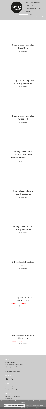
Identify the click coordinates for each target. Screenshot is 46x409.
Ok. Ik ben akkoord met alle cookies (14, 405)
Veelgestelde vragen (11, 389)
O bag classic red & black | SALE (23, 299)
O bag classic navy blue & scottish (23, 46)
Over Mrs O (9, 387)
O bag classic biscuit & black (23, 263)
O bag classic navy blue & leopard (23, 117)
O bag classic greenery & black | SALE (23, 336)
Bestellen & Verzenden (12, 396)
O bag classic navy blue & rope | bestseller (23, 82)
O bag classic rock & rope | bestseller (23, 228)
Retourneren (9, 398)
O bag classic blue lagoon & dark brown (23, 153)
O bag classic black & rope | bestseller (23, 192)
